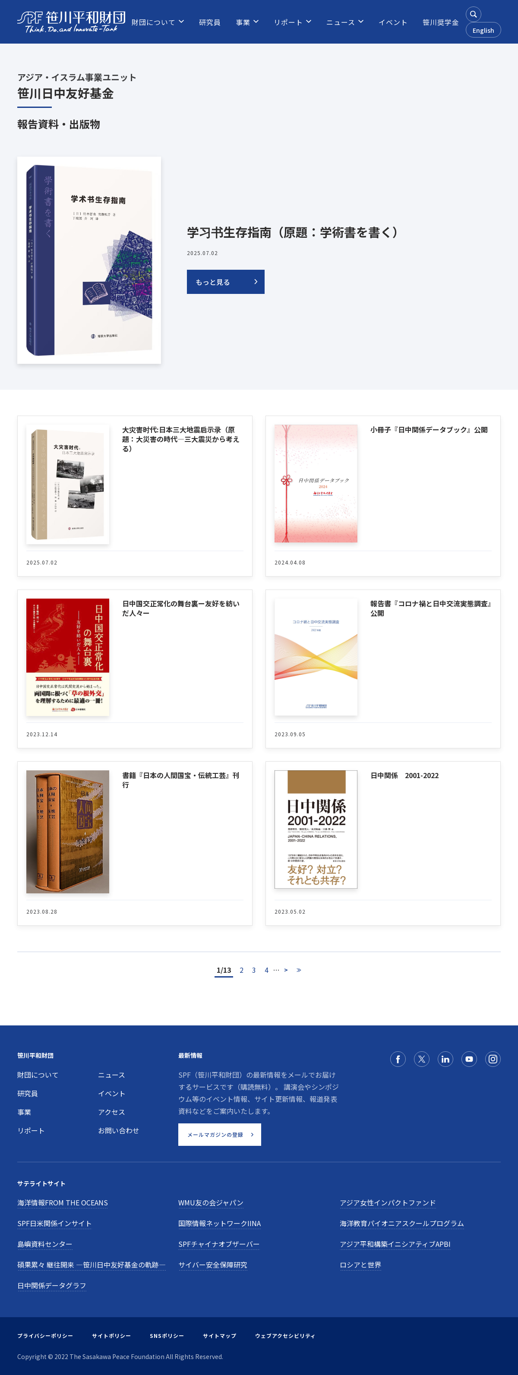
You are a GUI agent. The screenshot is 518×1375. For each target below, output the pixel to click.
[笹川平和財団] (71, 22)
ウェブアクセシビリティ (285, 1335)
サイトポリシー (111, 1335)
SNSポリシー (167, 1335)
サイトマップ (220, 1335)
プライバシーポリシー (45, 1335)
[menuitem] (154, 22)
